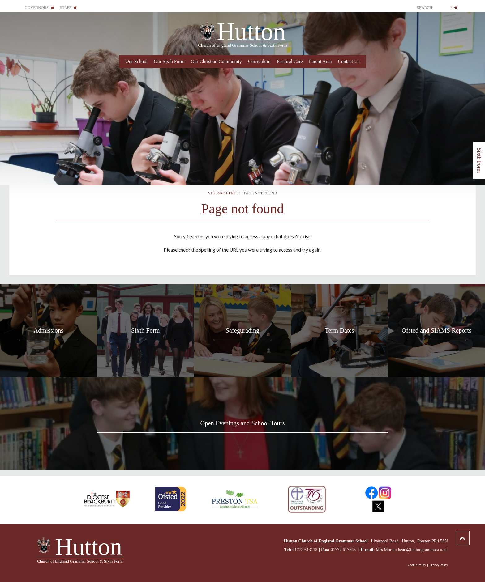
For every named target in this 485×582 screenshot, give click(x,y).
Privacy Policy (438, 565)
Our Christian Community (216, 61)
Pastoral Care (290, 61)
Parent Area (320, 61)
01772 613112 (304, 549)
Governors (39, 8)
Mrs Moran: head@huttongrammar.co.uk (412, 549)
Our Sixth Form (169, 61)
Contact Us (348, 61)
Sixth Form (479, 160)
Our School (136, 61)
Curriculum (259, 61)
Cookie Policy (417, 565)
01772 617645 (344, 549)
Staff (68, 8)
